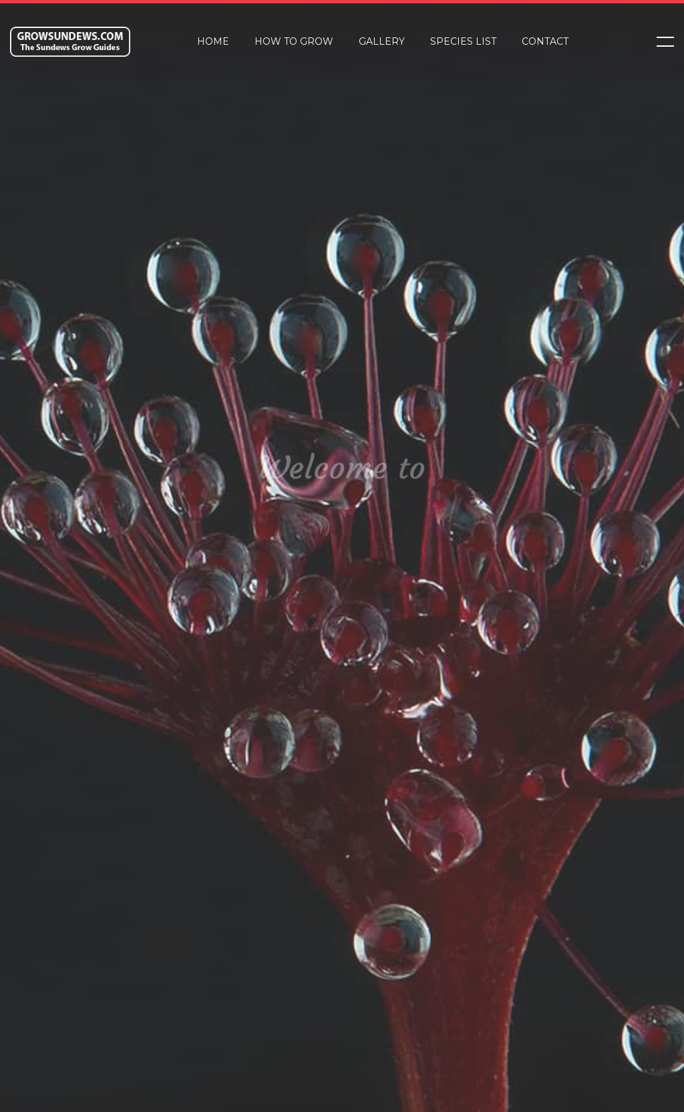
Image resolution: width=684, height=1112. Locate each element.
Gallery (382, 41)
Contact (545, 41)
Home (213, 41)
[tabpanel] (342, 556)
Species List (463, 41)
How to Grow (293, 41)
